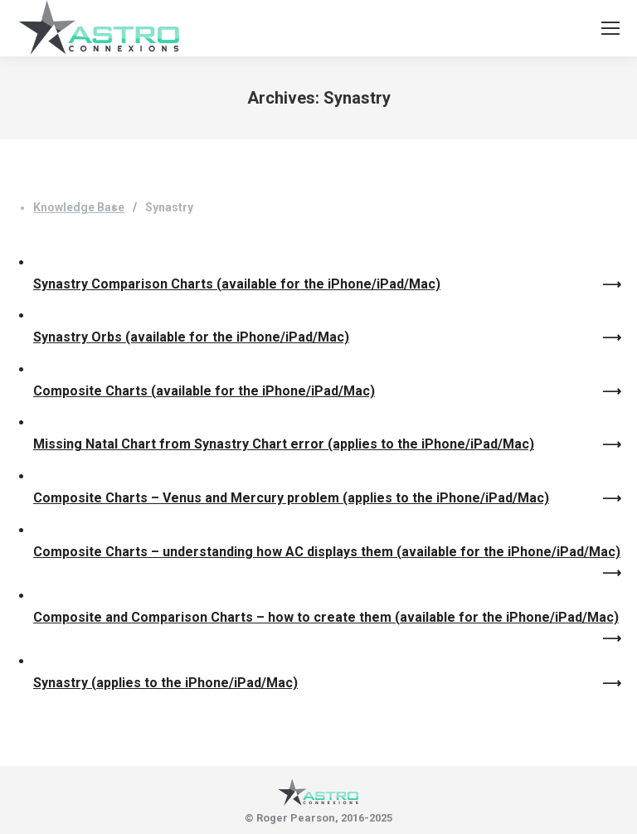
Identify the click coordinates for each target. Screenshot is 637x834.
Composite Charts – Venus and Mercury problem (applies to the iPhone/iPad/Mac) (291, 498)
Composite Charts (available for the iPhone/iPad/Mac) (204, 391)
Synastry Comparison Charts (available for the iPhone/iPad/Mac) (236, 284)
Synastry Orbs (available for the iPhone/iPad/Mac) (191, 337)
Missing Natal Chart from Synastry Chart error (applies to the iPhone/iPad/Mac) (283, 444)
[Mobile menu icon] (610, 28)
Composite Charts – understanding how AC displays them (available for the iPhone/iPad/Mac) (326, 552)
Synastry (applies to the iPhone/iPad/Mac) (165, 683)
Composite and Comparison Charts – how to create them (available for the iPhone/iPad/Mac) (326, 617)
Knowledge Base (78, 207)
